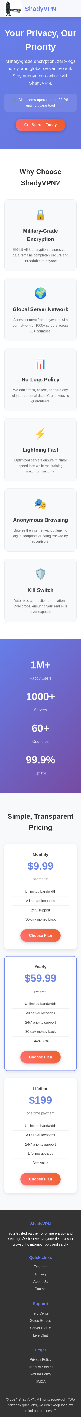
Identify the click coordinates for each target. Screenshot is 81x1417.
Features (40, 1267)
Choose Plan (40, 937)
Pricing (40, 1274)
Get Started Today (40, 125)
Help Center (40, 1313)
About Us (40, 1282)
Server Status (40, 1328)
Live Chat (40, 1335)
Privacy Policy (40, 1359)
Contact (40, 1289)
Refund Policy (40, 1374)
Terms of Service (40, 1367)
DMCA (40, 1381)
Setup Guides (40, 1320)
